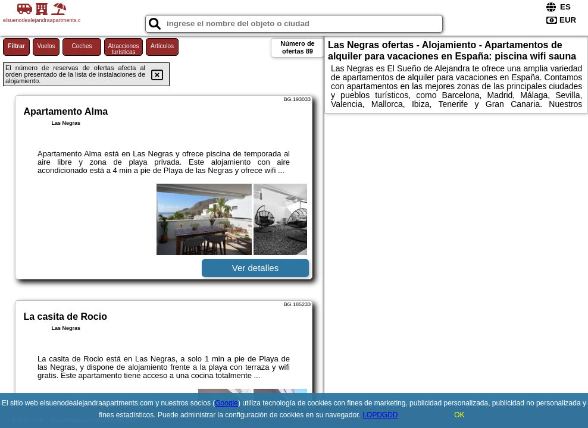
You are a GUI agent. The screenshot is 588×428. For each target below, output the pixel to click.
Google (226, 403)
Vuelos (46, 46)
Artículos (162, 46)
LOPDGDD (380, 415)
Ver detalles (255, 268)
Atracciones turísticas (123, 49)
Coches (82, 46)
